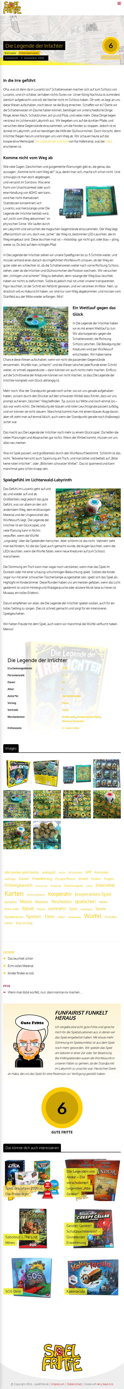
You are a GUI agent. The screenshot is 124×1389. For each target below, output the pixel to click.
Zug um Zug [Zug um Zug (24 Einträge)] (24, 923)
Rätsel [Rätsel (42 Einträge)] (28, 908)
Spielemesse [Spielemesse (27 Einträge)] (14, 917)
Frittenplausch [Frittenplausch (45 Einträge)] (18, 885)
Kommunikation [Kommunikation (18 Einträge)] (36, 894)
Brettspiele (10, 53)
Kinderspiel (69, 716)
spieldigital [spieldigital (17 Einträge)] (86, 909)
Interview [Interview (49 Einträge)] (105, 885)
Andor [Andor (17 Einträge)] (62, 872)
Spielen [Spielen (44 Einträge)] (33, 916)
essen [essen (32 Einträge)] (83, 878)
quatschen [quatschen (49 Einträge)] (85, 901)
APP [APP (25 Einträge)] (88, 872)
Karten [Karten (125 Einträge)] (14, 893)
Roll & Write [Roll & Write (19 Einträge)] (12, 909)
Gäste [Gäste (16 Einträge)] (89, 886)
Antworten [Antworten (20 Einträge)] (75, 872)
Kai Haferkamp (71, 696)
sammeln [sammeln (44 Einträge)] (57, 908)
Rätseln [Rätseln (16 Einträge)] (41, 909)
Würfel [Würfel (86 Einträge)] (92, 915)
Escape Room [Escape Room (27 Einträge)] (65, 878)
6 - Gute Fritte (70, 728)
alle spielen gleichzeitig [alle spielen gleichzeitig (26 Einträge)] (22, 872)
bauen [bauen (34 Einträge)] (24, 878)
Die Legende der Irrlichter (51, 141)
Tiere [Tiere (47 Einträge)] (49, 916)
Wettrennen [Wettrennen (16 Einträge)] (74, 917)
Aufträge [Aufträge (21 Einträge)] (10, 879)
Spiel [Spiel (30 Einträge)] (73, 908)
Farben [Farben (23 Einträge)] (96, 879)
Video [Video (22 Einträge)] (61, 917)
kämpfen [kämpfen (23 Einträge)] (11, 902)
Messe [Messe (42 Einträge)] (26, 901)
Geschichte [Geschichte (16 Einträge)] (41, 886)
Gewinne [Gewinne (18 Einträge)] (56, 886)
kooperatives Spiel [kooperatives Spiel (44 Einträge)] (93, 894)
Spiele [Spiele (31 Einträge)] (101, 908)
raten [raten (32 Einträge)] (103, 901)
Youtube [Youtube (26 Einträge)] (110, 917)
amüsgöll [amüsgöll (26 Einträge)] (48, 872)
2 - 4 (64, 675)
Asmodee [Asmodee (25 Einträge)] (101, 872)
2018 (64, 668)
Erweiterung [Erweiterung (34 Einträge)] (42, 878)
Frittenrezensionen (29, 53)
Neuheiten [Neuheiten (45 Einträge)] (61, 901)
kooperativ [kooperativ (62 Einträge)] (60, 894)
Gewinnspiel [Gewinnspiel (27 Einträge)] (73, 885)
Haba (108, 141)
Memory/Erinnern (73, 721)
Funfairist (11, 58)
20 (63, 682)
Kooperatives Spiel (88, 716)
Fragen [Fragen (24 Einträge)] (109, 879)
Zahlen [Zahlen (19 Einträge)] (9, 923)
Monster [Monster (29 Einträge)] (41, 902)
